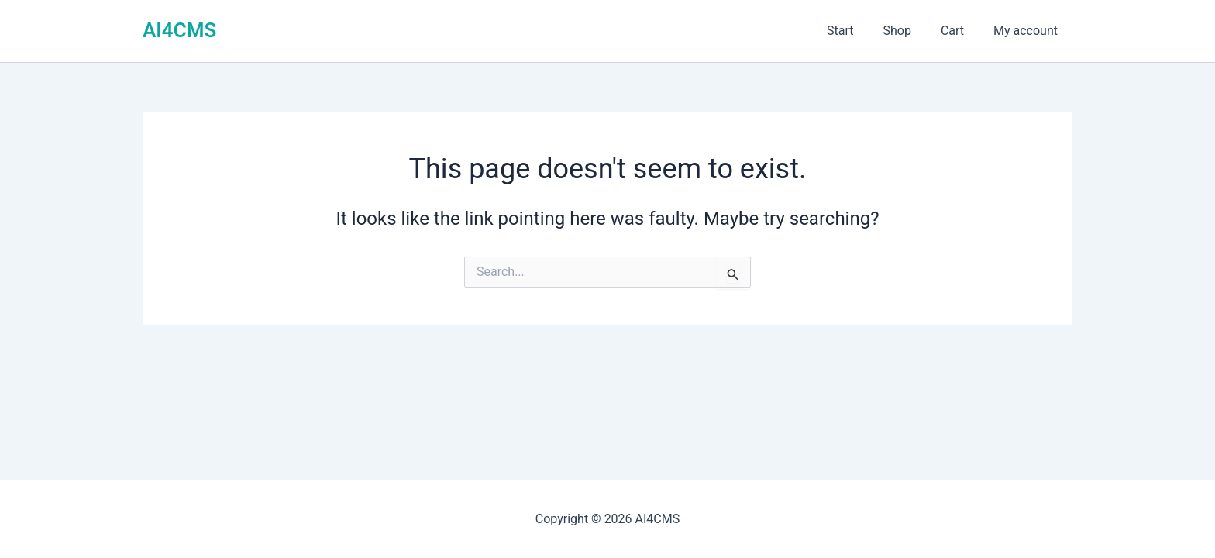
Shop (908, 30)
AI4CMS (179, 30)
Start (856, 30)
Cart (959, 30)
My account (1028, 30)
